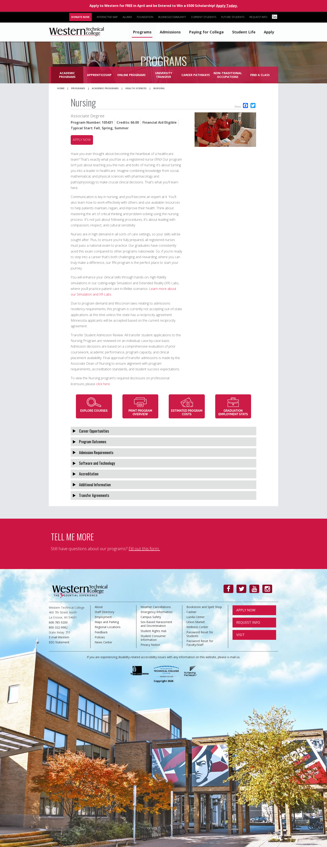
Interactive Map (108, 17)
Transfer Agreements (94, 495)
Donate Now (81, 17)
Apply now (82, 140)
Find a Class (260, 75)
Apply (269, 31)
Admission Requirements (96, 452)
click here (103, 384)
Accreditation (88, 473)
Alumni (128, 17)
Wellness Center (197, 627)
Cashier (191, 612)
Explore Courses (94, 410)
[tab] (163, 431)
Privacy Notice (150, 645)
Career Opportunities (94, 431)
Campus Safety (151, 617)
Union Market (195, 622)
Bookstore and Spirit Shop (204, 607)
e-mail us (233, 657)
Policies (100, 637)
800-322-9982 (58, 627)
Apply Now (245, 610)
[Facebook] (228, 589)
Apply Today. (227, 5)
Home (60, 88)
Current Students (204, 17)
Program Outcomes (92, 441)
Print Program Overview (140, 412)
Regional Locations (108, 627)
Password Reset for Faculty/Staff (199, 643)
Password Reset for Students (199, 634)
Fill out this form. (144, 548)
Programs (142, 31)
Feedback (101, 632)
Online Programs (131, 75)
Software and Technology (97, 463)
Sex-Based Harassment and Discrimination (156, 624)
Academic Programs (67, 75)
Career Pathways (195, 75)
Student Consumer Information (153, 638)
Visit (240, 634)
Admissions (170, 31)
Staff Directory (104, 612)
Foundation (146, 17)
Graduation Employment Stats (233, 412)
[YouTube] (254, 589)
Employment (103, 617)
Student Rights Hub (153, 631)
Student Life (243, 31)
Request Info (259, 17)
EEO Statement (59, 642)
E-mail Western (59, 637)
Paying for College (206, 31)
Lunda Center (195, 617)
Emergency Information (156, 612)
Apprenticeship (99, 75)
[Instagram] (267, 589)
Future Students (233, 17)
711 (67, 632)
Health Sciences (136, 88)
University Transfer (163, 75)
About (99, 607)
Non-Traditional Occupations (228, 75)
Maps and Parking (107, 622)
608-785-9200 (58, 622)
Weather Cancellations (156, 607)
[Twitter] (241, 589)
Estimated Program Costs (186, 412)
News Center (103, 642)
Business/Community (173, 17)
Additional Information (95, 484)
